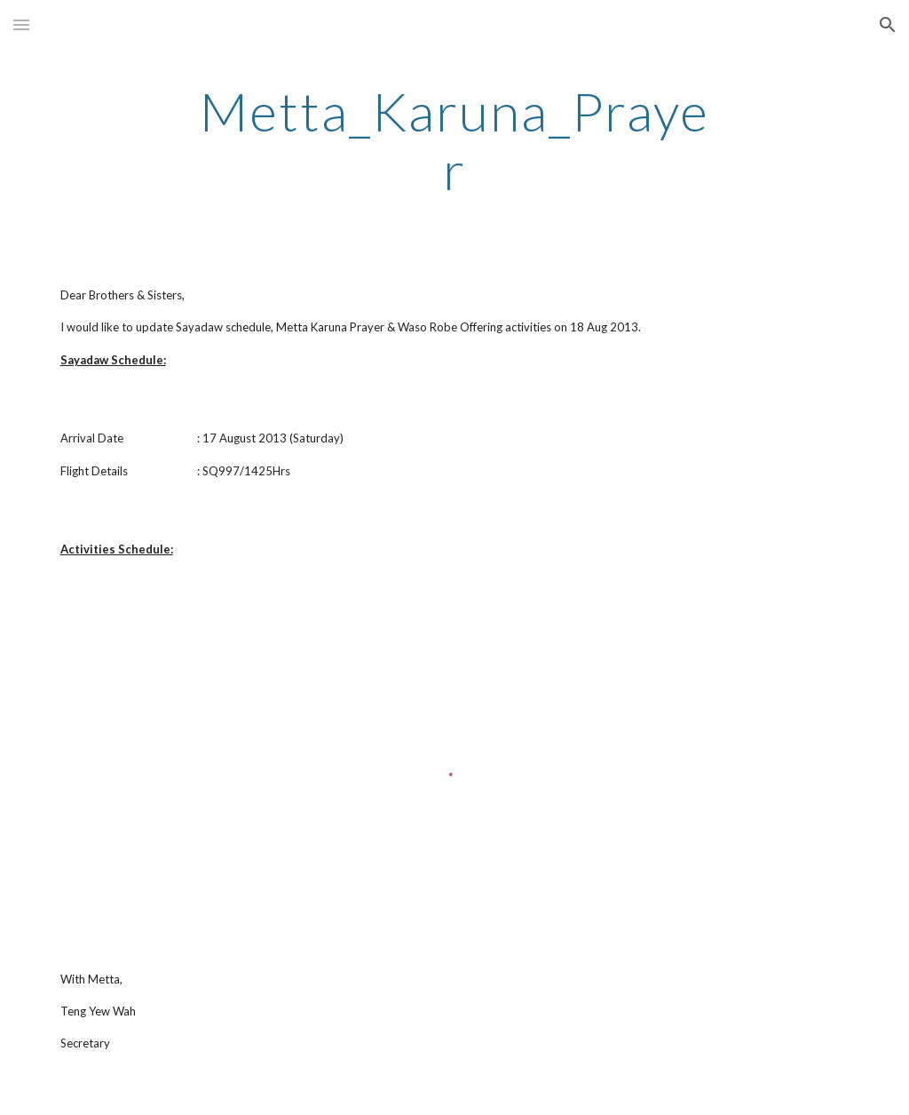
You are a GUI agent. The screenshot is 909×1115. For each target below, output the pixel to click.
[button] (21, 24)
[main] (454, 140)
